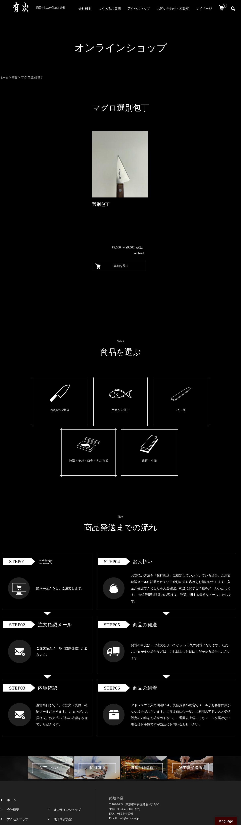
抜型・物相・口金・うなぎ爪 (156, 414)
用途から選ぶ (82, 410)
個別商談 (60, 783)
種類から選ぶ (45, 410)
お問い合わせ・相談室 (173, 8)
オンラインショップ (67, 754)
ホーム (11, 745)
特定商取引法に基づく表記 (72, 793)
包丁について (63, 774)
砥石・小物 (193, 410)
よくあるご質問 (109, 8)
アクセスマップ (139, 8)
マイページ (204, 8)
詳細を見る (119, 266)
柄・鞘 (119, 410)
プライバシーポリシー (22, 793)
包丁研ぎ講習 (63, 764)
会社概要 (85, 8)
